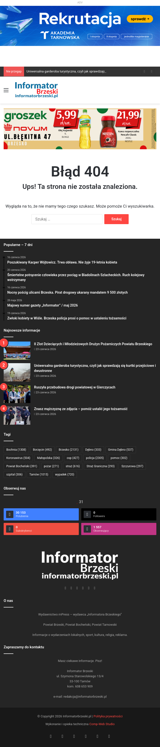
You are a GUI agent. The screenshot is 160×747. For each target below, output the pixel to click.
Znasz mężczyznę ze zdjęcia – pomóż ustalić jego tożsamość (81, 409)
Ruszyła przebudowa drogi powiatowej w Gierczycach (74, 387)
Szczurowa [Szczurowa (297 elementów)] (132, 466)
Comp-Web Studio (102, 724)
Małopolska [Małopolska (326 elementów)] (48, 458)
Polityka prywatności (108, 716)
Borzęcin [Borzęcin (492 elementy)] (42, 449)
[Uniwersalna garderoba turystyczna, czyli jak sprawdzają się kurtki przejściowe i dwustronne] (17, 372)
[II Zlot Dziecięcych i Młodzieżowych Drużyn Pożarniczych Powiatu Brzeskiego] (17, 351)
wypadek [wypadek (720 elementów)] (64, 474)
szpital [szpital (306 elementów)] (14, 474)
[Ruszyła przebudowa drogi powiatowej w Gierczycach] (17, 394)
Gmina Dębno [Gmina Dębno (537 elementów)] (120, 449)
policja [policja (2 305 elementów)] (95, 458)
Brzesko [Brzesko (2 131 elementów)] (68, 449)
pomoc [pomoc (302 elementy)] (119, 458)
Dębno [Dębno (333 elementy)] (93, 449)
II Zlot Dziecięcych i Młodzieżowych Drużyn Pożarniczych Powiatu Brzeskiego (93, 344)
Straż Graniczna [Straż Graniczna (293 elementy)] (101, 466)
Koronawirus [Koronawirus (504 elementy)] (18, 458)
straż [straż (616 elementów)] (73, 466)
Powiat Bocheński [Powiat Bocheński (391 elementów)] (21, 466)
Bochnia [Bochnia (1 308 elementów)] (16, 449)
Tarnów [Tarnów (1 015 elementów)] (38, 474)
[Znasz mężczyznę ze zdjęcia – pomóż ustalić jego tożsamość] (17, 415)
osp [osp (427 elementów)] (73, 458)
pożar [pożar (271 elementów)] (51, 466)
